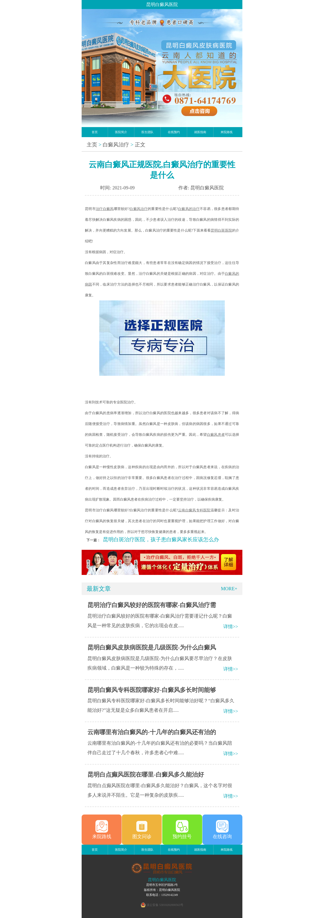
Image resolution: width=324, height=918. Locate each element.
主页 (92, 145)
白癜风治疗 (116, 145)
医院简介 (121, 132)
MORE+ (229, 588)
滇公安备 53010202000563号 (164, 905)
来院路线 (227, 132)
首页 (95, 132)
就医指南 (200, 132)
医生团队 (147, 132)
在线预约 (174, 132)
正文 (140, 145)
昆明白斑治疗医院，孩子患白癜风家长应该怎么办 (161, 539)
